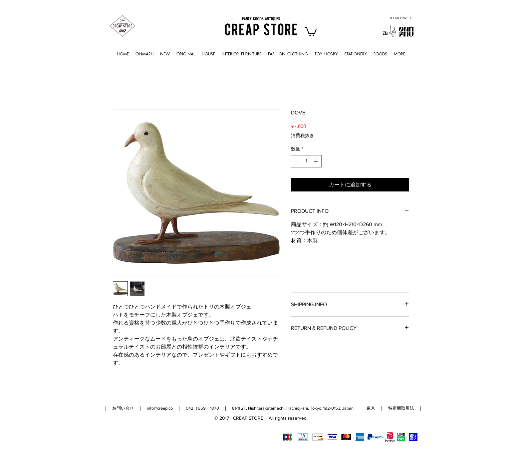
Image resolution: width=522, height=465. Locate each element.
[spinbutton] (306, 161)
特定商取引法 (401, 408)
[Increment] (316, 161)
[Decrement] (296, 161)
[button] (311, 31)
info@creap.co (160, 408)
